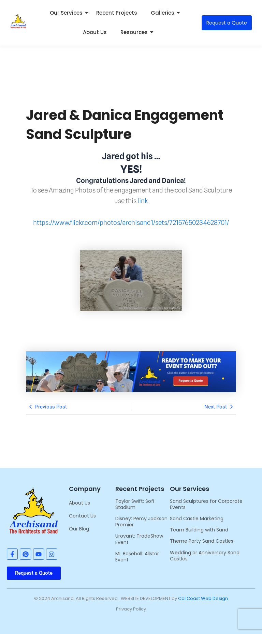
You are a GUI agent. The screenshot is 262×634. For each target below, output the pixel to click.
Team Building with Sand (199, 529)
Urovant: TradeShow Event (139, 538)
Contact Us (82, 515)
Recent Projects (116, 12)
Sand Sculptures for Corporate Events (206, 504)
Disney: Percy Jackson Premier (141, 521)
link (142, 200)
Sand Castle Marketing (196, 518)
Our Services (68, 12)
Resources (135, 32)
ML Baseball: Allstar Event (137, 556)
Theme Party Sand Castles (201, 541)
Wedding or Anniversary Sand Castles (204, 555)
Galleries (164, 12)
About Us (95, 32)
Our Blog (79, 528)
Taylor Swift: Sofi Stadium (134, 504)
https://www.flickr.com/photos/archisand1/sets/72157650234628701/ (131, 222)
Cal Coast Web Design (203, 598)
